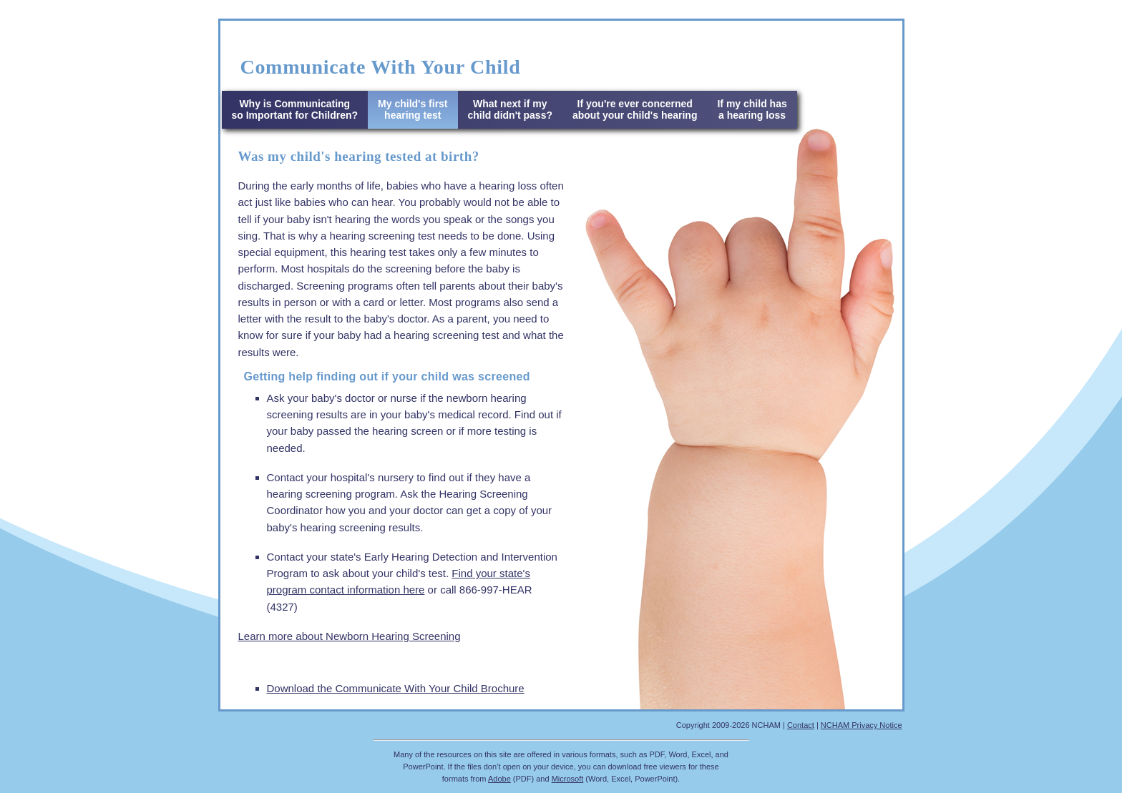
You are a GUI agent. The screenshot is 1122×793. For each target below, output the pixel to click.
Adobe (499, 778)
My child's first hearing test (412, 109)
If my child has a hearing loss (751, 109)
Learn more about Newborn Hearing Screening (349, 636)
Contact (800, 725)
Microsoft (568, 778)
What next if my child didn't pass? (510, 109)
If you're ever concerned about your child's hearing (634, 109)
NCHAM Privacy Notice (861, 725)
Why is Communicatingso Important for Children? (295, 109)
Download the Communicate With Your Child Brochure (396, 688)
